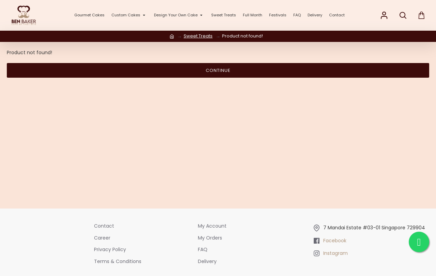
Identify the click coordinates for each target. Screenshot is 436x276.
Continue (218, 70)
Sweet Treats (198, 36)
